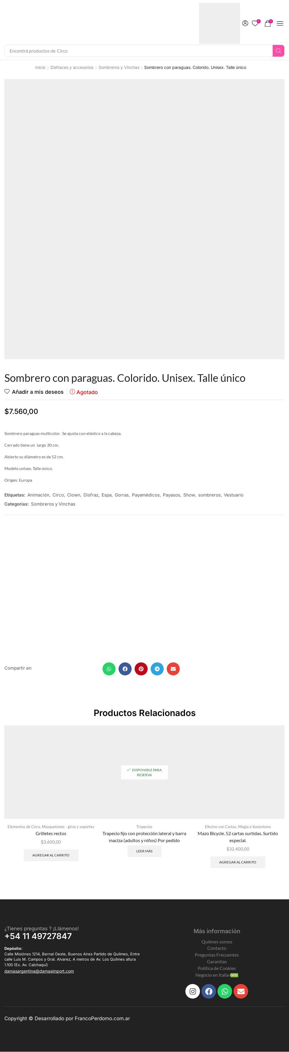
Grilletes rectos (51, 833)
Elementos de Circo (24, 827)
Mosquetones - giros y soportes (68, 827)
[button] (245, 23)
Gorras (122, 495)
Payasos (171, 495)
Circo (58, 495)
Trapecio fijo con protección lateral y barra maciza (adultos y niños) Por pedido (144, 837)
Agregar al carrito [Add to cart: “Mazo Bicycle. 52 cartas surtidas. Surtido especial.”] (237, 862)
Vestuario (233, 495)
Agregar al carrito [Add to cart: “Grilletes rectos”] (50, 855)
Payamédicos (146, 495)
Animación (38, 495)
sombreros (209, 495)
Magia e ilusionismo (254, 827)
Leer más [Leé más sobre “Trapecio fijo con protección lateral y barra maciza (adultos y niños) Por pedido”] (144, 851)
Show (189, 495)
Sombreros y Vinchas (119, 67)
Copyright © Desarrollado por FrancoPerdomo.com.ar (67, 1019)
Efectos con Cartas (220, 827)
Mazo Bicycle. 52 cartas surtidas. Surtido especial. (238, 837)
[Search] (278, 51)
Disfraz (90, 495)
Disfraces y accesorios (72, 67)
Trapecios (144, 827)
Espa (107, 495)
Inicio (40, 67)
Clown (73, 495)
